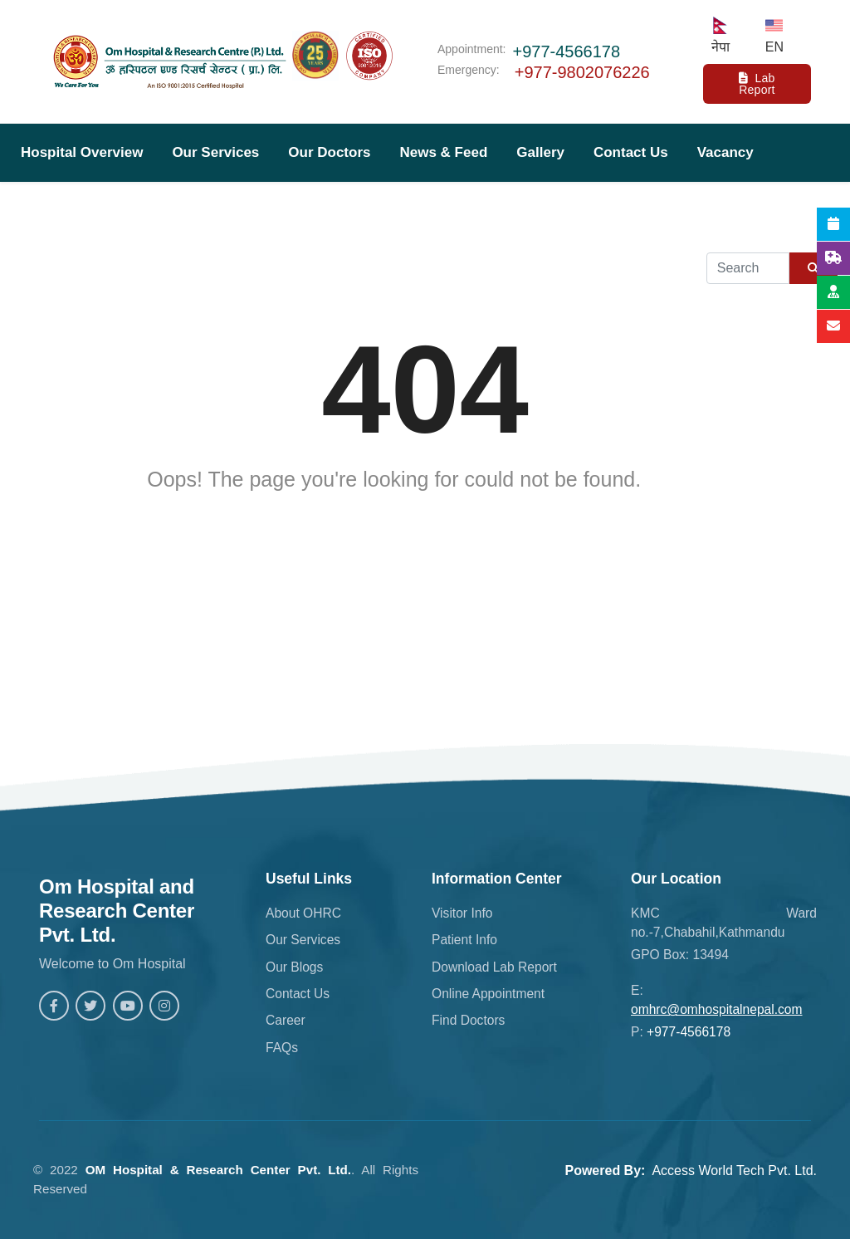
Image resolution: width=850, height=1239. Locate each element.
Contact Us (631, 152)
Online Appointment (488, 994)
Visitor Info (462, 913)
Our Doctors (329, 152)
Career (285, 1020)
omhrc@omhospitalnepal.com (717, 1009)
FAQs (282, 1048)
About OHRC (303, 913)
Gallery (540, 152)
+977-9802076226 (582, 72)
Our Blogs (294, 967)
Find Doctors (468, 1020)
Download (54, 210)
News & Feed (443, 152)
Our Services (215, 152)
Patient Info (464, 940)
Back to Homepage (425, 519)
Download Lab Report (494, 967)
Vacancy (725, 152)
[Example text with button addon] (747, 268)
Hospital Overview (82, 152)
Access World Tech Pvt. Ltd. (734, 1170)
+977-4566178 (567, 51)
